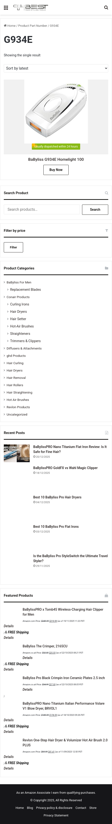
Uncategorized (17, 414)
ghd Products (16, 356)
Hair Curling (15, 363)
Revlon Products (18, 407)
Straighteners (20, 334)
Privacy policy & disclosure (54, 808)
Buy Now (56, 170)
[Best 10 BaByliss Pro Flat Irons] (17, 537)
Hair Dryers (18, 311)
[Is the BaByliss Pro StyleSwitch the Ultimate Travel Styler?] (17, 567)
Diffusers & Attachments (24, 348)
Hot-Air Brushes (22, 326)
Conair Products (18, 297)
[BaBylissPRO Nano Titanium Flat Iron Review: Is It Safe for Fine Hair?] (17, 453)
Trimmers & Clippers (25, 341)
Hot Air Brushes (18, 400)
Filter (13, 247)
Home (11, 25)
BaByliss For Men (19, 282)
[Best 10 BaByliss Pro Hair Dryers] (17, 508)
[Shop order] (56, 68)
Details (9, 626)
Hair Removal (16, 378)
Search (95, 209)
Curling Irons (19, 304)
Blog (30, 808)
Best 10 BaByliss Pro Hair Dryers (57, 497)
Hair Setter (18, 319)
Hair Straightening (19, 392)
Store (92, 808)
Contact (80, 808)
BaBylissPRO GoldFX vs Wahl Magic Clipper (65, 468)
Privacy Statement (56, 815)
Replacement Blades (25, 289)
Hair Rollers (15, 385)
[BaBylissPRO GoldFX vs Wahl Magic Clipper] (17, 479)
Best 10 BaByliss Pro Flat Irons (56, 526)
